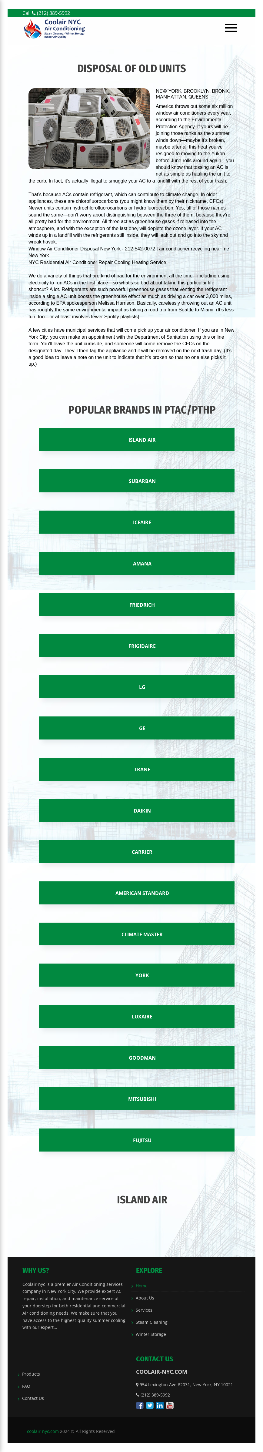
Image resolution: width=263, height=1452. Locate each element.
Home (142, 1286)
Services (144, 1310)
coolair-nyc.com (43, 1431)
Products (31, 1374)
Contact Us (33, 1398)
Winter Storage (151, 1334)
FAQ (26, 1386)
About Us (145, 1298)
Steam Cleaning (152, 1322)
